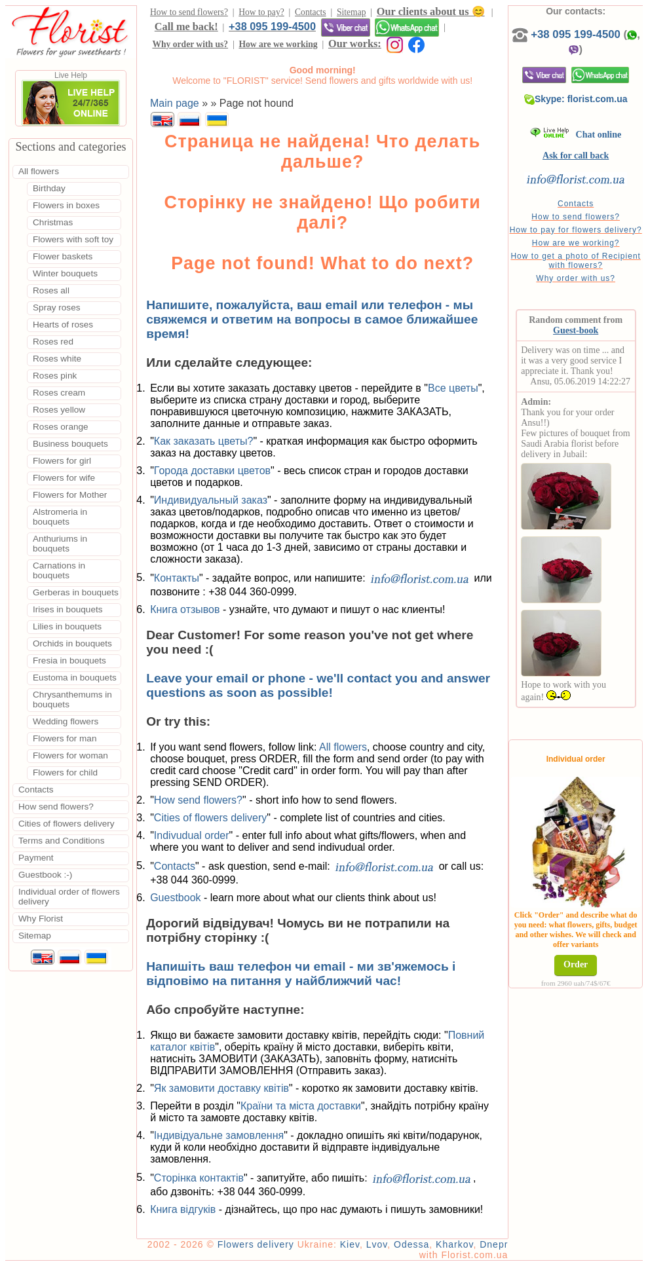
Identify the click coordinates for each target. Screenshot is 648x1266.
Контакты (176, 577)
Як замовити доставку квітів (221, 1088)
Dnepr (494, 1244)
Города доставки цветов (212, 470)
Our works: (354, 43)
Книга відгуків (183, 1209)
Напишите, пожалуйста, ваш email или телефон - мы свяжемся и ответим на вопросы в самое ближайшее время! (312, 319)
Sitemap (351, 12)
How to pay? (261, 12)
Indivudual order (191, 835)
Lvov (377, 1244)
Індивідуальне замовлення (219, 1135)
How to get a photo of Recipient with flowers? (575, 260)
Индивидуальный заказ (210, 500)
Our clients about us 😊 (431, 11)
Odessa (411, 1244)
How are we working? (576, 243)
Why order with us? (190, 44)
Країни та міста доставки (300, 1105)
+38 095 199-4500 (272, 26)
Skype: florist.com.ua (576, 99)
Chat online (575, 135)
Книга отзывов (184, 609)
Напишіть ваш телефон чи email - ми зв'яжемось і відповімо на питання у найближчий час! (300, 973)
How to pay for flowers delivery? (576, 229)
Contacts (310, 12)
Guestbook (175, 897)
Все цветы (453, 388)
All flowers (343, 747)
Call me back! (186, 26)
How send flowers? (198, 800)
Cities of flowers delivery (210, 817)
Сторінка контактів (199, 1177)
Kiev (350, 1244)
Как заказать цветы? (204, 441)
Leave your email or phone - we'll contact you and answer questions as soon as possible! (318, 685)
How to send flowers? (189, 12)
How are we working (277, 44)
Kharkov (454, 1244)
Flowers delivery (256, 1244)
